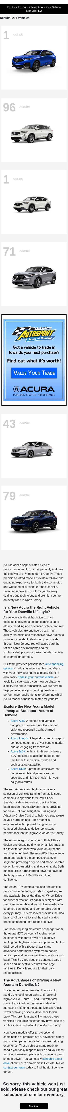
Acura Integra (19, 738)
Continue (34, 1106)
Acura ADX (18, 720)
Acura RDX (18, 768)
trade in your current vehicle (35, 677)
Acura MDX (18, 751)
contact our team (14, 1067)
